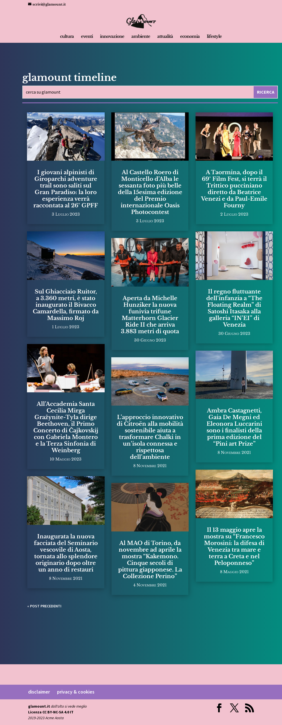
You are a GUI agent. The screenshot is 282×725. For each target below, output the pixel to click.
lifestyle (214, 37)
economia (190, 37)
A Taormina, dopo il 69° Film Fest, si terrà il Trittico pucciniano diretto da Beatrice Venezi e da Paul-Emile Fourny (234, 189)
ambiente (140, 37)
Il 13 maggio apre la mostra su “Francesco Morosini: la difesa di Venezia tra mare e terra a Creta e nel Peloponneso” (234, 546)
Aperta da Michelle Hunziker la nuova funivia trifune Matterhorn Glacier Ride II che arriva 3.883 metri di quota (150, 315)
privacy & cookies (75, 692)
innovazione (112, 37)
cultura (67, 37)
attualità (165, 37)
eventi (87, 37)
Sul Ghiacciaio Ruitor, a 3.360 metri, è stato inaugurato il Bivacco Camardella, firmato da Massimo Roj (66, 304)
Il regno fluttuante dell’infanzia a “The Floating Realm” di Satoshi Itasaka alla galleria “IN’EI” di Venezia (234, 308)
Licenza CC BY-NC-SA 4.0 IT (51, 712)
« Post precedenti (44, 606)
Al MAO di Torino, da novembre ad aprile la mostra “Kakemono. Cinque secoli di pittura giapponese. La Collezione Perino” (150, 560)
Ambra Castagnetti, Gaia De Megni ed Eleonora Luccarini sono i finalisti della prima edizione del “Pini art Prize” (234, 427)
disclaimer (39, 692)
